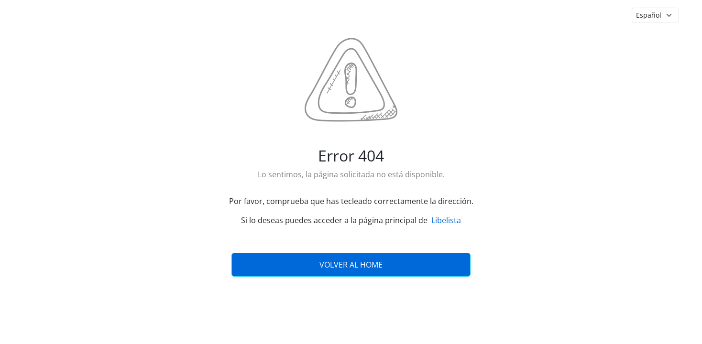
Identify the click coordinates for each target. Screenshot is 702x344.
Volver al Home (351, 264)
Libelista (446, 220)
